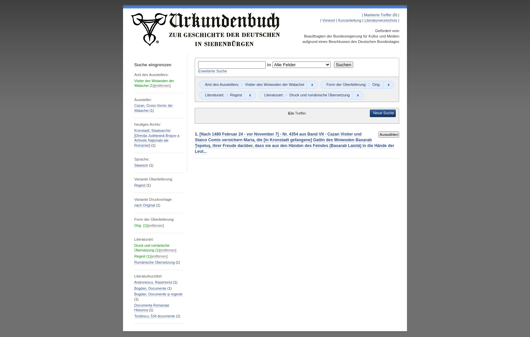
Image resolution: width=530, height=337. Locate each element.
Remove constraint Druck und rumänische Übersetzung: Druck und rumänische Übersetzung (357, 95)
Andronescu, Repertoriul (153, 282)
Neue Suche (383, 113)
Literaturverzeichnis (380, 20)
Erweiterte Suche (212, 71)
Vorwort (328, 20)
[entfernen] (162, 86)
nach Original (144, 205)
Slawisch (141, 165)
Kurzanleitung (349, 20)
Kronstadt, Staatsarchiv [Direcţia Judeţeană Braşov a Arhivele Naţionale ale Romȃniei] (156, 138)
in (269, 64)
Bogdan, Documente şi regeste (158, 294)
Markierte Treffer (377, 15)
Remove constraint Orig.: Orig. (388, 85)
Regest (139, 185)
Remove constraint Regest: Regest (250, 95)
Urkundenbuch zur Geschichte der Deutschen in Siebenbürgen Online (206, 29)
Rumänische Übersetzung (154, 262)
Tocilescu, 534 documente (154, 316)
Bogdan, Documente (150, 288)
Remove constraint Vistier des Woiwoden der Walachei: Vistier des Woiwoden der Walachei (312, 85)
